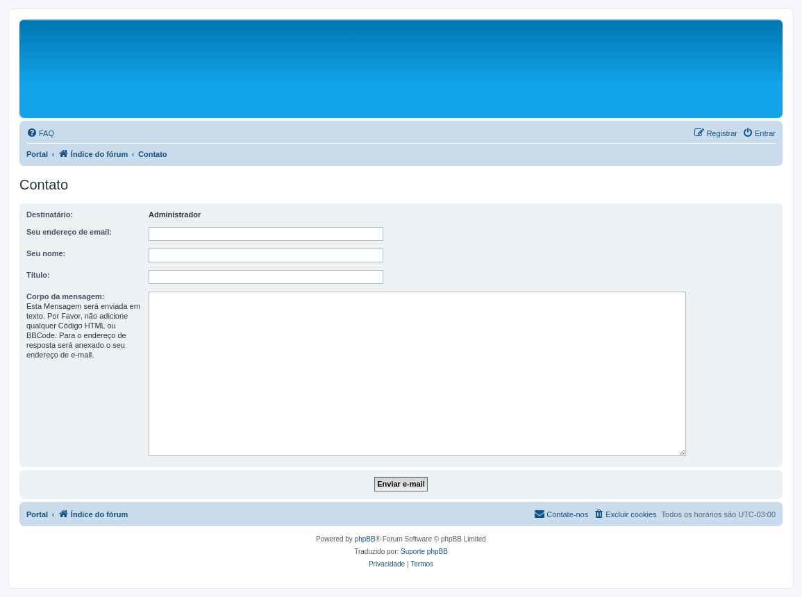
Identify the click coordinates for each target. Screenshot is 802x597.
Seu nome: (45, 253)
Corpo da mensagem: (65, 296)
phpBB (365, 539)
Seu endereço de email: (69, 232)
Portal (37, 154)
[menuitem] (40, 133)
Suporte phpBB (424, 551)
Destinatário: (49, 214)
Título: (38, 275)
